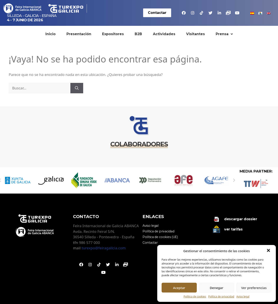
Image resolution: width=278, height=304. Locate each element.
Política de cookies (195, 296)
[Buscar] (76, 88)
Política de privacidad (221, 296)
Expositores (113, 34)
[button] (268, 250)
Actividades (164, 34)
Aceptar (179, 288)
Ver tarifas (233, 229)
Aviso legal (242, 296)
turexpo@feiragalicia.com (103, 247)
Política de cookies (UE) (160, 237)
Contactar (149, 243)
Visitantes (195, 34)
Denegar (216, 288)
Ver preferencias (253, 288)
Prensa (224, 34)
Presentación (78, 34)
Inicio (50, 34)
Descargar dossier (240, 219)
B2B (138, 34)
